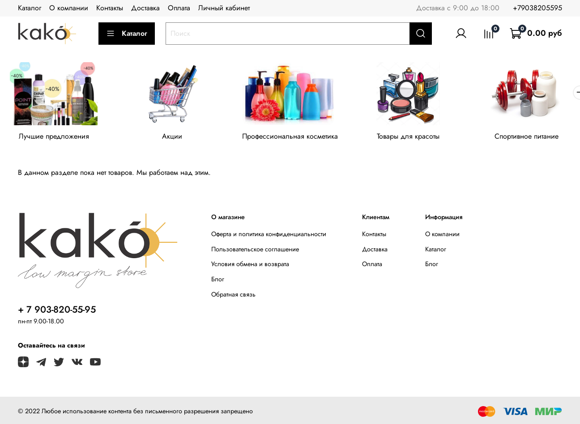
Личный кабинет (224, 8)
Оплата (179, 8)
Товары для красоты (408, 136)
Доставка (145, 8)
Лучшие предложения (54, 136)
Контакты (109, 8)
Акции (172, 136)
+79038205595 (537, 8)
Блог (217, 279)
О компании (68, 8)
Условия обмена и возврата (250, 263)
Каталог (29, 8)
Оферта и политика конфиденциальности (268, 233)
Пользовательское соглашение (255, 249)
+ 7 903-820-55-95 (57, 309)
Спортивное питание (527, 136)
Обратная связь (233, 294)
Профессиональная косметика (290, 136)
